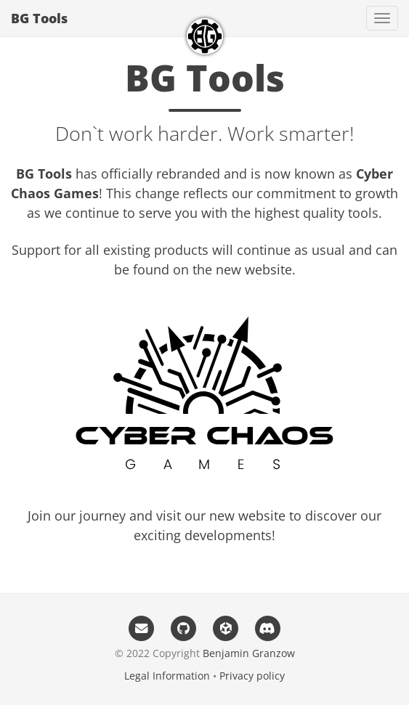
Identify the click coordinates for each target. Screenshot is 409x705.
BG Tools (39, 18)
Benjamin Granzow (249, 653)
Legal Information (167, 675)
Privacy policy (252, 675)
